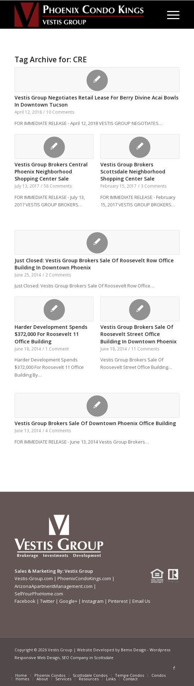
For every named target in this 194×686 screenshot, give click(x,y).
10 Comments (60, 112)
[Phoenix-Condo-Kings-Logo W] (80, 14)
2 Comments (58, 275)
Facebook (25, 601)
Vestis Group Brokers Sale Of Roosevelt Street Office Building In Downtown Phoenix (138, 334)
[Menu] (169, 14)
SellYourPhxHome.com (39, 593)
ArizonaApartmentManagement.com (54, 586)
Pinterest (118, 601)
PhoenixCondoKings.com (84, 578)
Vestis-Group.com (34, 578)
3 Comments (154, 186)
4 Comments (58, 430)
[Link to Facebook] (174, 668)
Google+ (68, 601)
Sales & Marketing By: (39, 571)
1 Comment (57, 348)
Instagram (93, 601)
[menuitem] (169, 14)
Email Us (141, 601)
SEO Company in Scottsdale (87, 657)
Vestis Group (79, 571)
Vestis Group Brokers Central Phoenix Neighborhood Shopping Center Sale (51, 171)
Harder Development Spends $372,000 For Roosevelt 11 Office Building (51, 334)
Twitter (47, 601)
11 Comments (145, 348)
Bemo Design (133, 649)
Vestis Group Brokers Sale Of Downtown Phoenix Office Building (95, 423)
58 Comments (58, 186)
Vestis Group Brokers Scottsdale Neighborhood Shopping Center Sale (132, 171)
